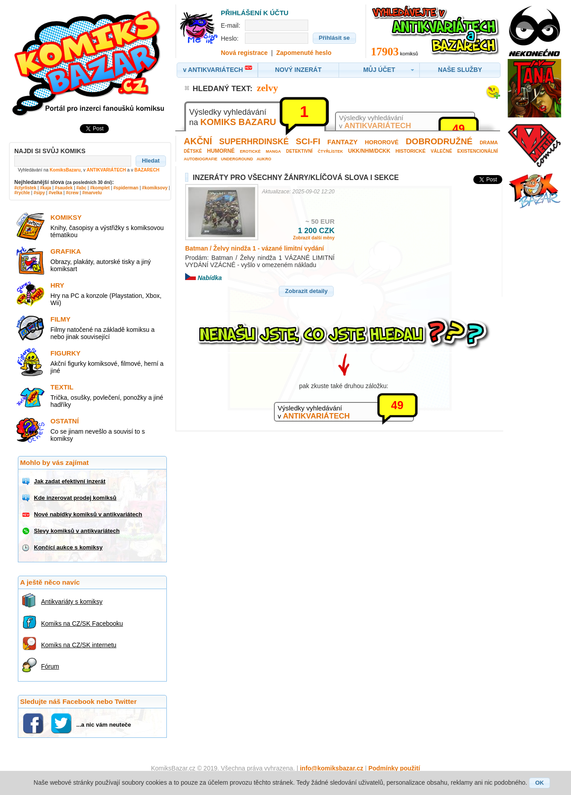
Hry (57, 285)
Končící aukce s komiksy (68, 547)
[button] (151, 160)
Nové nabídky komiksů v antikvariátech (88, 514)
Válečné (441, 151)
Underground (237, 159)
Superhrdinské (254, 141)
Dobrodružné (438, 141)
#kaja (45, 187)
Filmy (60, 319)
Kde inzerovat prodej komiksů (75, 497)
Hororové (382, 142)
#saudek (64, 187)
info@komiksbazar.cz (331, 768)
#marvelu (92, 192)
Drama (489, 142)
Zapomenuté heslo (303, 52)
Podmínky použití (394, 768)
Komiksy (66, 217)
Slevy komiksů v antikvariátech (77, 530)
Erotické (250, 151)
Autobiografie (200, 159)
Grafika (65, 251)
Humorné (221, 151)
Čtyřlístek (330, 151)
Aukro (264, 159)
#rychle (22, 192)
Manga (273, 151)
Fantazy (342, 142)
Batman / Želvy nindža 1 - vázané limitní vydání (254, 248)
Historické (410, 151)
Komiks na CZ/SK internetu (78, 645)
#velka (55, 192)
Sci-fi (308, 141)
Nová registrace (244, 52)
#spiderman (125, 187)
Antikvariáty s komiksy (72, 601)
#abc (81, 187)
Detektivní (299, 151)
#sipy (39, 192)
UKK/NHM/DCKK (369, 151)
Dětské (193, 151)
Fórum (50, 666)
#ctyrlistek (25, 187)
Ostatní (64, 421)
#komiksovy (154, 187)
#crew (72, 192)
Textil (62, 387)
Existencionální (477, 151)
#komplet (100, 187)
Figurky (65, 353)
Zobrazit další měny (314, 237)
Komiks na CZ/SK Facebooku (82, 623)
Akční (198, 141)
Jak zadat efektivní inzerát (69, 481)
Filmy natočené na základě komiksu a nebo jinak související (102, 333)
